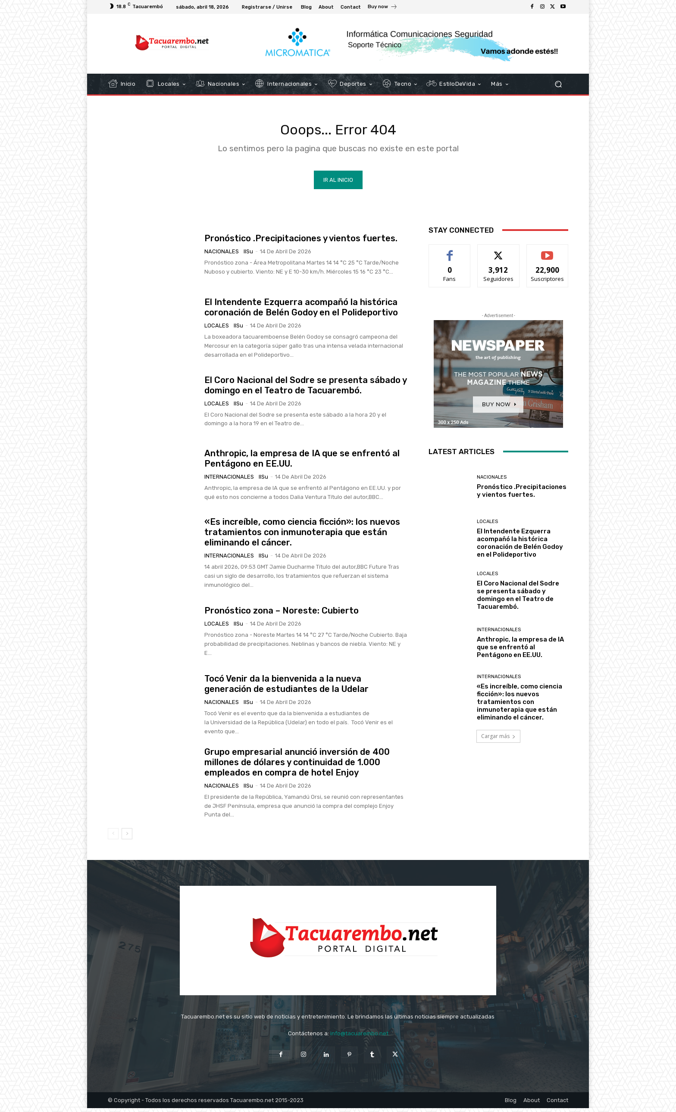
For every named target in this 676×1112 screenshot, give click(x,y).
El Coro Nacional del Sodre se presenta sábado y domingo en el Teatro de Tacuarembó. (305, 389)
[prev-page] (113, 838)
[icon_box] (382, 7)
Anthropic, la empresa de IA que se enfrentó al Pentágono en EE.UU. (520, 651)
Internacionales (229, 480)
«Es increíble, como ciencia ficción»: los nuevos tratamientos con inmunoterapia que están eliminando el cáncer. (302, 536)
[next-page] (127, 838)
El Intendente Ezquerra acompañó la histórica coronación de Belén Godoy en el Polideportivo (301, 311)
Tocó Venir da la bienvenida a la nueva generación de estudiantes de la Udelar (286, 688)
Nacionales (221, 256)
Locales (216, 330)
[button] (558, 84)
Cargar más (498, 740)
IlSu (248, 255)
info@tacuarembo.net (359, 1037)
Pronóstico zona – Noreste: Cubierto (281, 615)
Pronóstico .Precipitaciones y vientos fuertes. (300, 242)
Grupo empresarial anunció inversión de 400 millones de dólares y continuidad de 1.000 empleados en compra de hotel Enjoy (297, 766)
